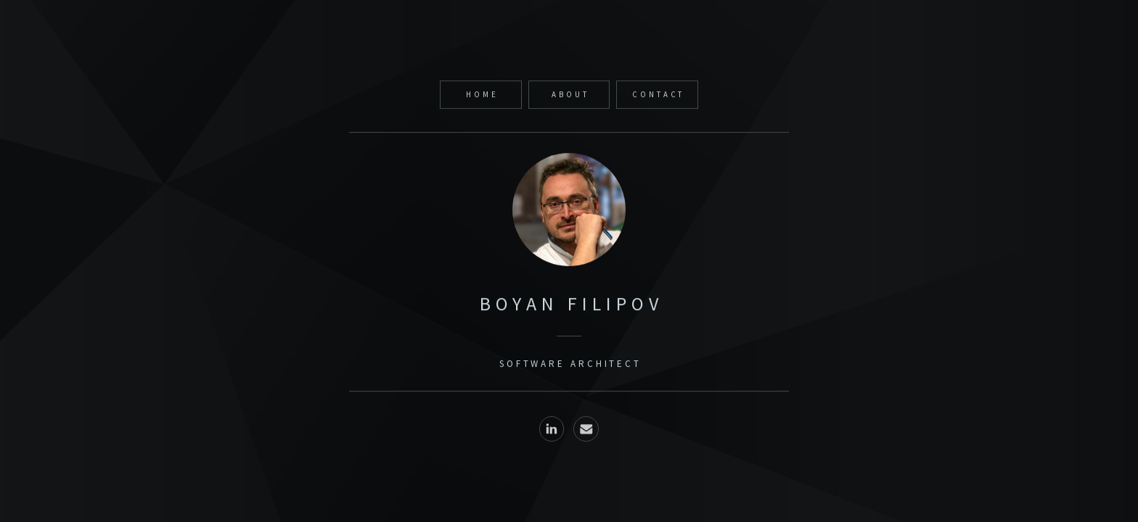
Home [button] (482, 96)
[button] (552, 431)
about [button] (570, 96)
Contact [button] (658, 96)
